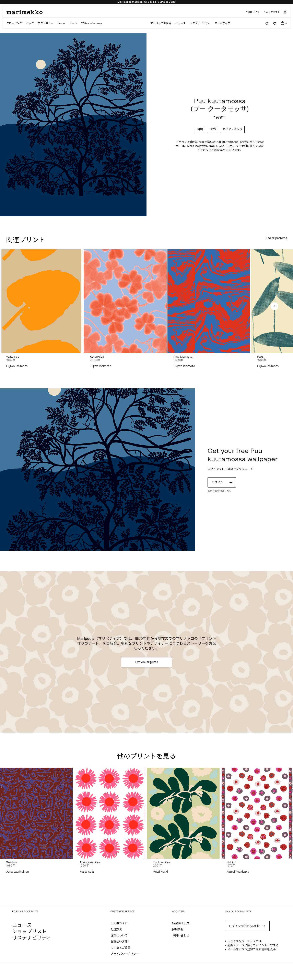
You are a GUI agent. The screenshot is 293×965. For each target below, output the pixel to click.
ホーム (61, 23)
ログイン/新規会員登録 (244, 926)
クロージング (14, 23)
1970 (212, 129)
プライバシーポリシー (124, 954)
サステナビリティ (200, 23)
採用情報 (178, 929)
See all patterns (276, 238)
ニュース (180, 23)
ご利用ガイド (252, 12)
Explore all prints (146, 662)
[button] (274, 306)
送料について (119, 935)
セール (73, 23)
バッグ (30, 23)
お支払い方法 (119, 941)
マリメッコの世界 (160, 23)
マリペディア (222, 23)
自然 (200, 129)
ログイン (217, 482)
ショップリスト (271, 12)
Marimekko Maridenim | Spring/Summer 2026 (146, 2)
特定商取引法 (180, 923)
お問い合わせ (180, 935)
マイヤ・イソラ (232, 129)
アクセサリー (45, 23)
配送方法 (116, 929)
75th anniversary (91, 23)
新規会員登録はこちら (220, 491)
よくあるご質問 (120, 948)
